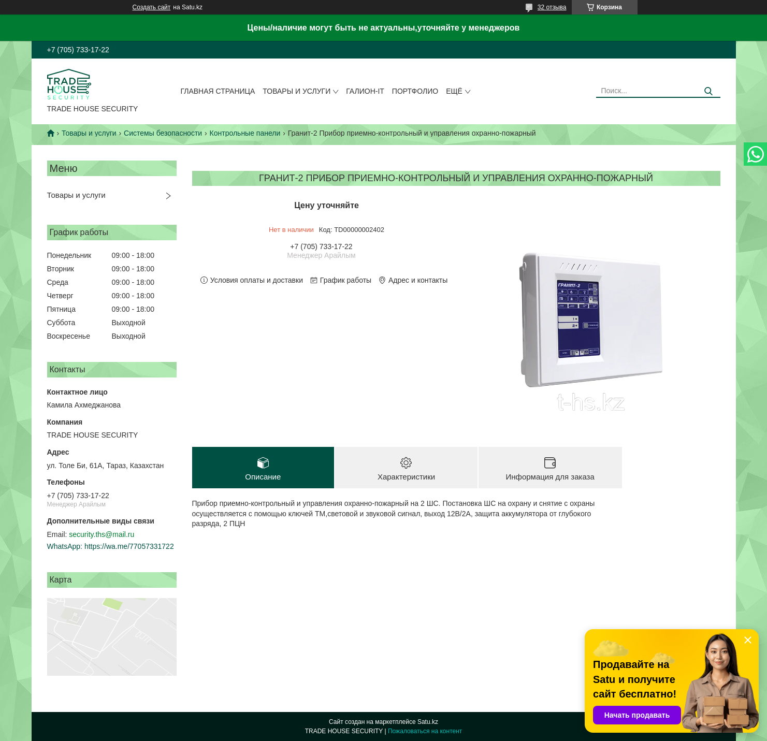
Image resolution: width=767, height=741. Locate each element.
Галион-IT (365, 91)
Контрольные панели (245, 133)
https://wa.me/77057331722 (129, 546)
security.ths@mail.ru (101, 534)
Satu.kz (427, 721)
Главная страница (217, 91)
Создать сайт (152, 7)
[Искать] (708, 91)
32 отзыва (552, 7)
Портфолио (415, 91)
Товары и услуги (296, 91)
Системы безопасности (163, 133)
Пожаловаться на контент (425, 731)
